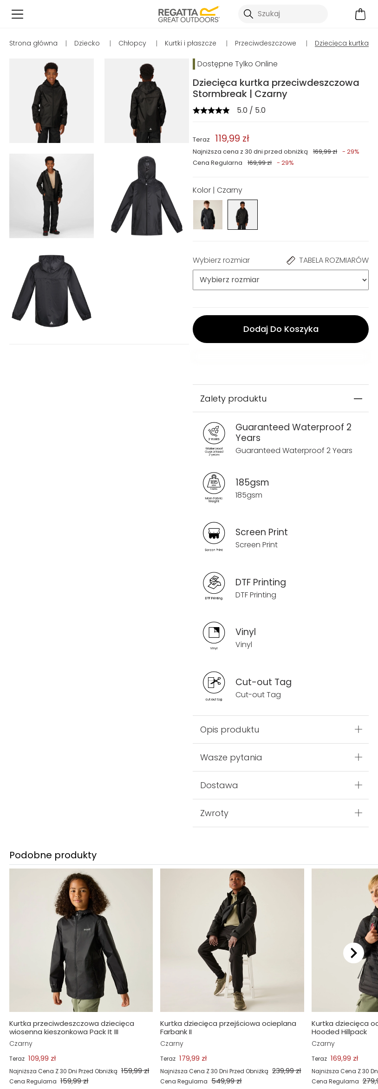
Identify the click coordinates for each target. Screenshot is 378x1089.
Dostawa (219, 785)
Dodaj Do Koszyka (281, 329)
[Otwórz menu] (17, 14)
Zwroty (214, 813)
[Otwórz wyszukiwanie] (283, 14)
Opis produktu (229, 729)
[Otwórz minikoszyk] (360, 14)
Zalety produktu (233, 398)
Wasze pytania (231, 757)
